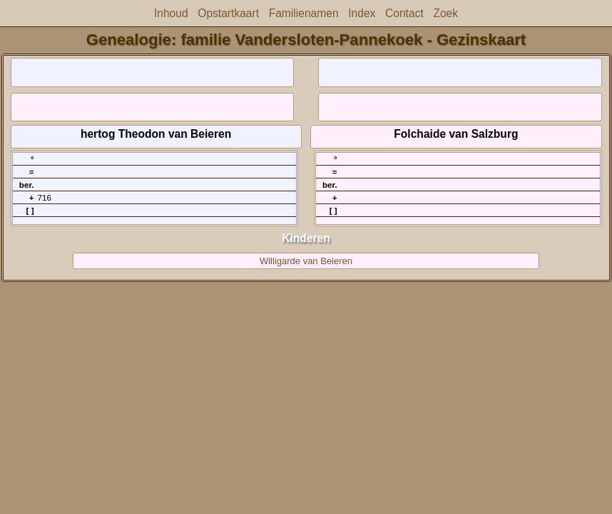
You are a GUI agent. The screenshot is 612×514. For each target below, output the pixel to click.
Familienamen (304, 13)
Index (361, 13)
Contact (404, 13)
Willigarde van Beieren (306, 261)
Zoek (445, 13)
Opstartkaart (228, 13)
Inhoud (171, 13)
